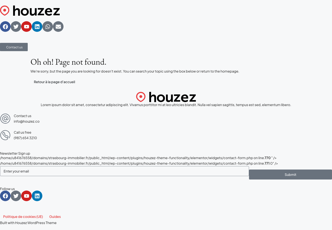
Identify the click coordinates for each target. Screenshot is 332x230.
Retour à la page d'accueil (54, 82)
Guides (55, 216)
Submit (290, 174)
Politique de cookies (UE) (23, 216)
